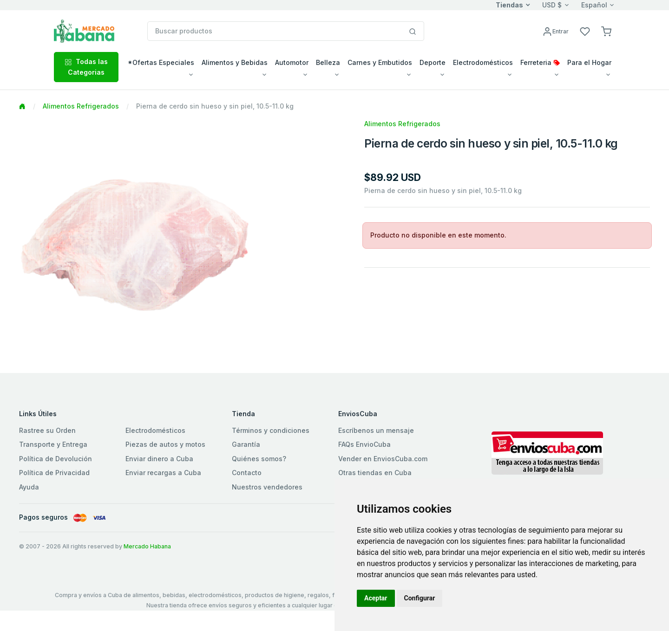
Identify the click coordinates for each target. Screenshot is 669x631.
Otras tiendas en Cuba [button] (375, 472)
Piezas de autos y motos (165, 444)
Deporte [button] (433, 62)
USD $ (552, 5)
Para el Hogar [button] (589, 62)
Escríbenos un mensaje (376, 430)
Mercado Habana (147, 546)
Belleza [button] (328, 62)
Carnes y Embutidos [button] (380, 62)
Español (594, 5)
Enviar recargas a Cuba (163, 472)
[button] (606, 31)
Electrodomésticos (155, 430)
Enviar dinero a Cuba (159, 459)
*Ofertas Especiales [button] (161, 62)
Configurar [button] (419, 598)
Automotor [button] (291, 62)
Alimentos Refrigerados (81, 106)
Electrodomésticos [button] (483, 62)
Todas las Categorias (86, 67)
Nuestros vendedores (267, 487)
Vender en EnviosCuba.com (382, 459)
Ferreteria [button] (540, 62)
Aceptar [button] (375, 598)
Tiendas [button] (509, 5)
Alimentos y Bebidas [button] (235, 62)
